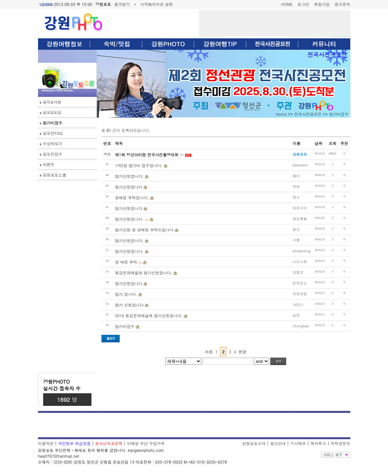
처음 (209, 351)
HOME (287, 4)
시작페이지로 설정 (156, 4)
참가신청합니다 (128, 187)
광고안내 (278, 443)
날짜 (318, 143)
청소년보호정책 (109, 443)
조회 (333, 143)
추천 (344, 143)
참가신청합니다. (129, 176)
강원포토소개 (253, 443)
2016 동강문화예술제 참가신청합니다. (149, 315)
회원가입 (322, 4)
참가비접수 (52, 122)
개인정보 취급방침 (74, 443)
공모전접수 (52, 154)
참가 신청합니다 (129, 305)
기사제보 (298, 443)
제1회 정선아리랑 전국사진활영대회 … (149, 154)
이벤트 (49, 164)
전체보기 (335, 455)
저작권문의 (340, 443)
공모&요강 (52, 112)
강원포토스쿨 (54, 174)
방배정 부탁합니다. (132, 197)
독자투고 (318, 443)
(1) (147, 219)
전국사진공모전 (327, 54)
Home (281, 114)
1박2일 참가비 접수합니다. (139, 165)
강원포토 (103, 4)
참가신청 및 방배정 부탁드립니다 (144, 229)
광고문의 (342, 4)
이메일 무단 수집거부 (146, 443)
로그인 (303, 4)
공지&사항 (52, 102)
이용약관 (46, 443)
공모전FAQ (52, 133)
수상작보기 (52, 143)
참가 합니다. (126, 294)
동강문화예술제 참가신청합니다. (144, 272)
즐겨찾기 (122, 4)
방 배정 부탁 (126, 262)
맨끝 (243, 351)
